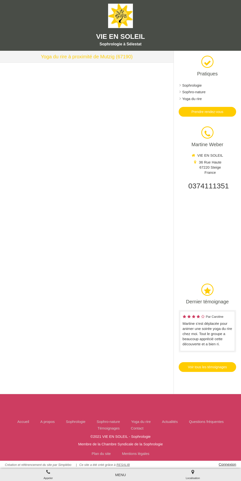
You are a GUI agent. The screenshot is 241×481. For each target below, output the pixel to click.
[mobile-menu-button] (120, 475)
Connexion (227, 464)
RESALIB (123, 465)
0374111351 (208, 186)
